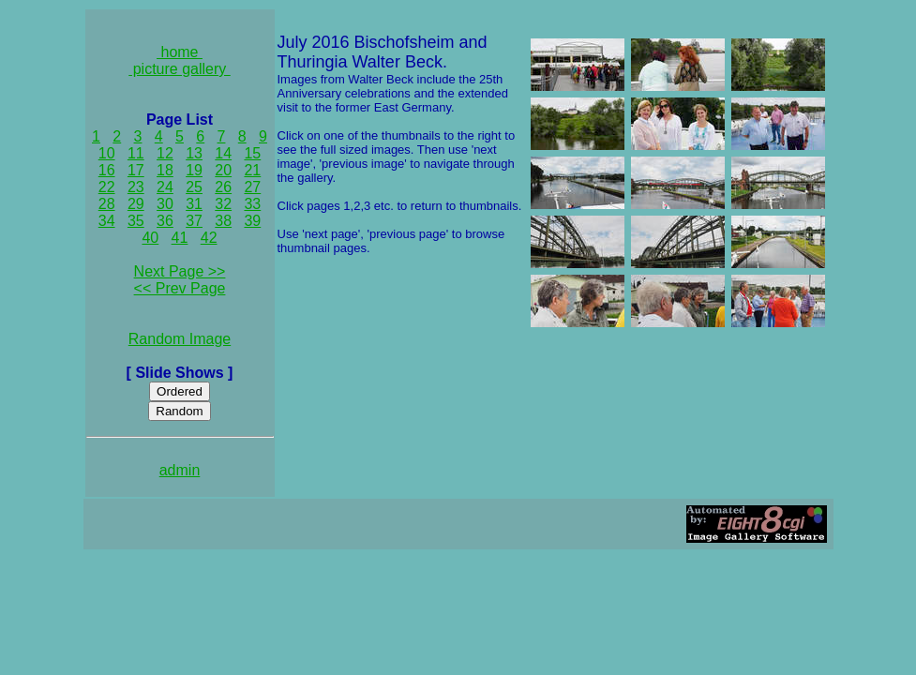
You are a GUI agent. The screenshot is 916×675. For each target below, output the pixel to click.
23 (136, 187)
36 (165, 221)
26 (223, 187)
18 (165, 170)
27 (252, 187)
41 (180, 238)
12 (165, 153)
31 (194, 204)
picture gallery (179, 69)
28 (106, 204)
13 (194, 153)
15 (252, 153)
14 (223, 153)
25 (194, 187)
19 (194, 170)
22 (106, 187)
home (180, 52)
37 (194, 221)
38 (223, 221)
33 (252, 204)
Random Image (179, 339)
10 (106, 153)
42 (209, 238)
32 (223, 204)
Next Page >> (180, 271)
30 (165, 204)
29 (136, 204)
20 (223, 170)
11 (136, 153)
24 (165, 187)
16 (106, 170)
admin (180, 470)
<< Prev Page (180, 288)
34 (106, 221)
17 (136, 170)
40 (150, 238)
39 (252, 221)
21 (252, 170)
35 (136, 221)
